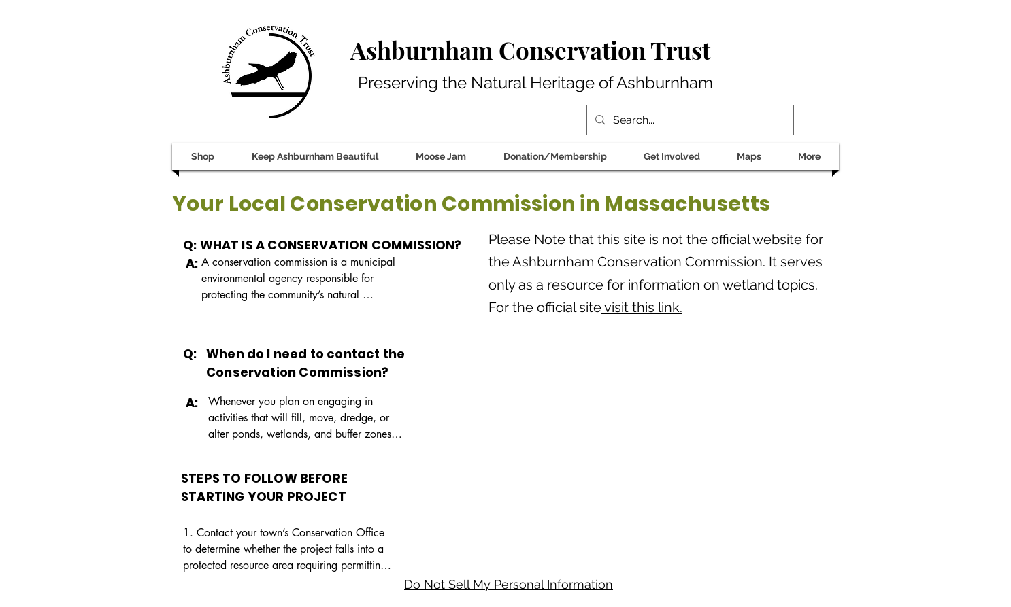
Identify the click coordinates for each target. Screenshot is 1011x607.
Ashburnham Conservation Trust (530, 50)
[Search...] (689, 120)
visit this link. (641, 307)
